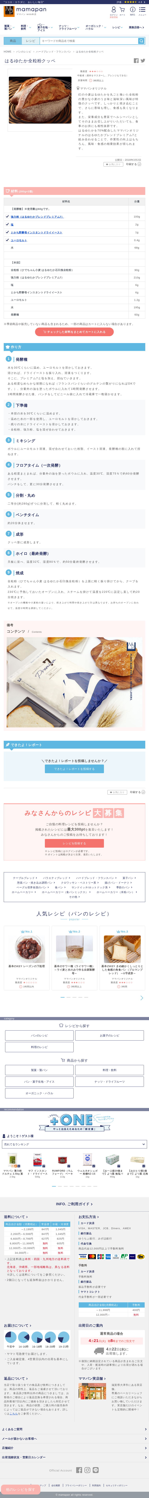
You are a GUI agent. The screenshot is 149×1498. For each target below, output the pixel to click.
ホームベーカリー (22, 892)
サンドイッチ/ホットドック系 (90, 887)
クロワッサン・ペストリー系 (78, 882)
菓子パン (128, 878)
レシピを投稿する (74, 843)
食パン (59, 887)
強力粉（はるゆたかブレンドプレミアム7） (37, 216)
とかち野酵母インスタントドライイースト (36, 232)
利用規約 (96, 1485)
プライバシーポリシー (76, 1485)
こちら (13, 1413)
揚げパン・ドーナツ (117, 882)
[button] (54, 997)
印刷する (133, 163)
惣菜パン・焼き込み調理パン (34, 882)
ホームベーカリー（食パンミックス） (65, 892)
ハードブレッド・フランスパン (95, 878)
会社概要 (55, 1485)
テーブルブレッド (24, 878)
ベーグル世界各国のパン (31, 887)
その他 (73, 897)
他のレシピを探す (20, 1490)
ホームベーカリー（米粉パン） (116, 892)
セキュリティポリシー (117, 1485)
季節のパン (123, 887)
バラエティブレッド (55, 878)
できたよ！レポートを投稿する (74, 768)
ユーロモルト (19, 240)
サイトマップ (39, 1485)
